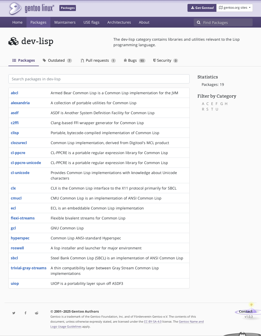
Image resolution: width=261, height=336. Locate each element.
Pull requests (98, 60)
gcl (13, 227)
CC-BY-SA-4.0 (152, 321)
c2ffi (15, 122)
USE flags (91, 22)
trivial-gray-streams (28, 267)
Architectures (119, 22)
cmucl (16, 198)
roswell (17, 247)
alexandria (20, 102)
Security (165, 60)
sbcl (14, 257)
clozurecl (19, 142)
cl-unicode (20, 172)
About (144, 22)
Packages (38, 22)
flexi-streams (23, 218)
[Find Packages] (228, 22)
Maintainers (65, 22)
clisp (15, 132)
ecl (13, 208)
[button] (202, 8)
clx (13, 188)
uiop (15, 283)
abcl (14, 92)
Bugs (134, 60)
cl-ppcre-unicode (26, 162)
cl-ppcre (18, 152)
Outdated (57, 60)
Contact (246, 311)
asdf (14, 112)
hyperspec (20, 237)
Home (17, 22)
